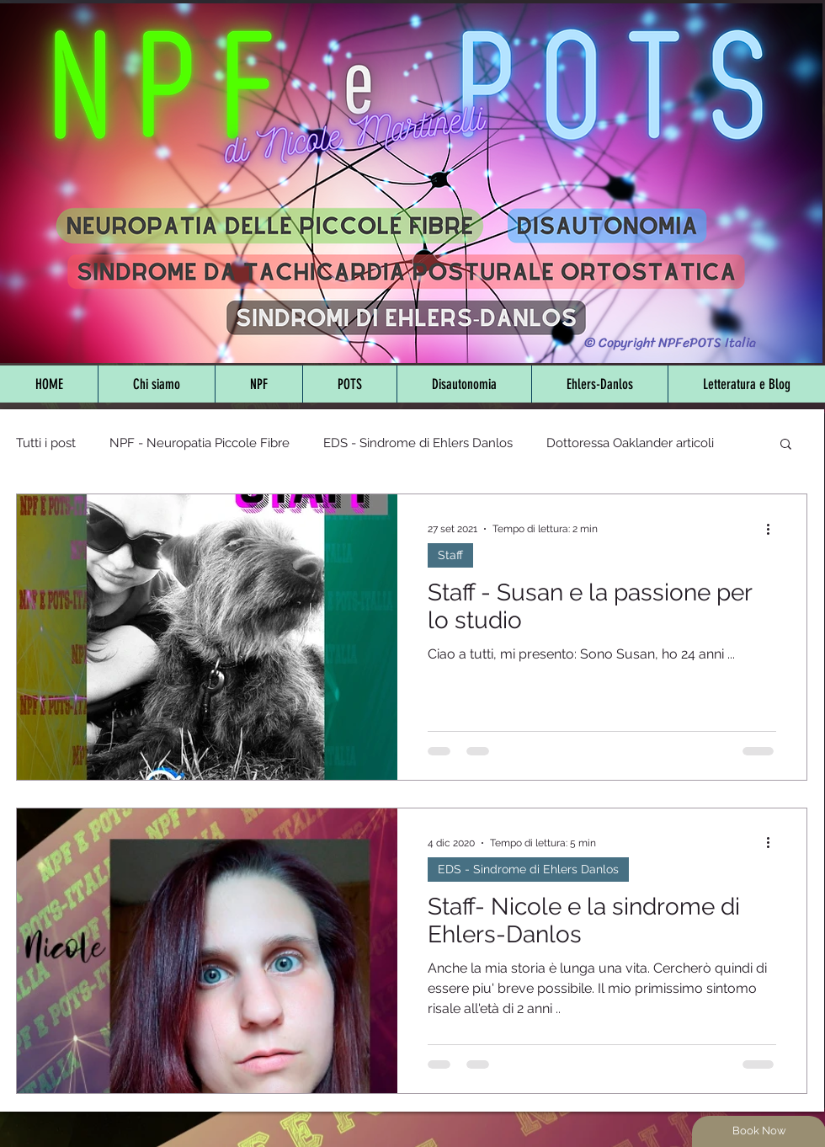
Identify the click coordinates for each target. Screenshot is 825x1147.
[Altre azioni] (774, 529)
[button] (786, 445)
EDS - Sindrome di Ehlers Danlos (418, 443)
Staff (450, 555)
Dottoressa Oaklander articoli (630, 443)
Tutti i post (46, 443)
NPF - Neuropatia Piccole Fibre (199, 443)
